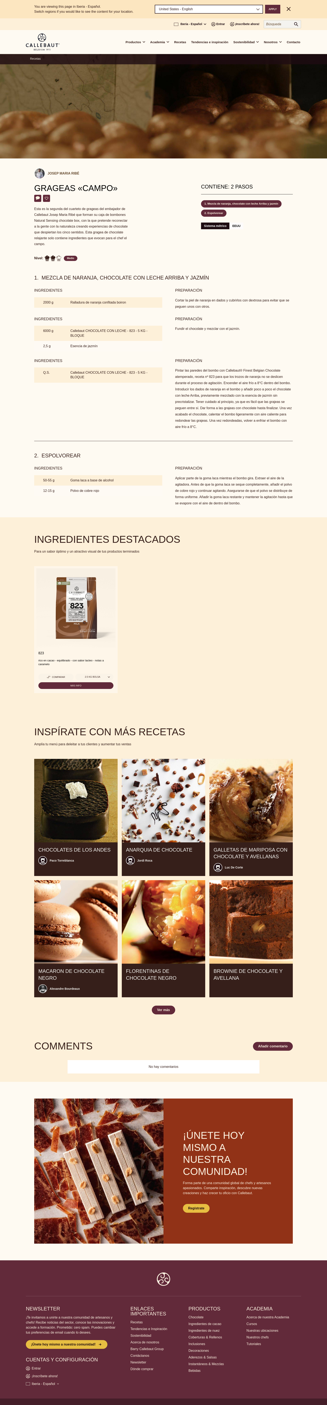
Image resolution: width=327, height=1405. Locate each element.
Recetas (180, 42)
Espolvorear (215, 213)
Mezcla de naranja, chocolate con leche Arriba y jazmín (243, 203)
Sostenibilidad (141, 1335)
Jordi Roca (144, 860)
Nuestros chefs (258, 1337)
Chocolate (196, 1317)
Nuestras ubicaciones (262, 1330)
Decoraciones (199, 1350)
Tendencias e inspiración (209, 42)
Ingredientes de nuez (204, 1330)
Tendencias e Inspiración (149, 1329)
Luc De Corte (234, 867)
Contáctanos (140, 1355)
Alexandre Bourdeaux (65, 988)
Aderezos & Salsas (203, 1357)
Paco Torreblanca (62, 860)
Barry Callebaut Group (147, 1349)
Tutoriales (254, 1344)
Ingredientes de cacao (205, 1324)
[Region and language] (209, 9)
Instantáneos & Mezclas (206, 1364)
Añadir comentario (273, 1046)
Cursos (252, 1324)
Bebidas (195, 1370)
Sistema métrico (215, 226)
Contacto (293, 42)
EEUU (236, 226)
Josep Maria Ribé (63, 173)
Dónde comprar (142, 1369)
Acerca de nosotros (145, 1342)
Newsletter (138, 1362)
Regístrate (196, 1208)
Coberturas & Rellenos (205, 1337)
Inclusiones (197, 1344)
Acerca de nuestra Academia (268, 1317)
